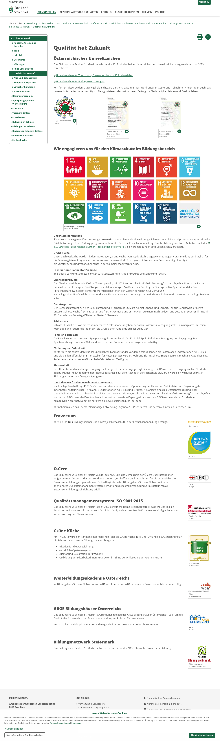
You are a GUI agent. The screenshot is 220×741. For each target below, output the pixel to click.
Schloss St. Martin (19, 26)
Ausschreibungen (127, 12)
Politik (160, 12)
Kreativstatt (18, 117)
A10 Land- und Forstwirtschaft (71, 23)
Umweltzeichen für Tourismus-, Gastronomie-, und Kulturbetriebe (94, 75)
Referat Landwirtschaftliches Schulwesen (111, 23)
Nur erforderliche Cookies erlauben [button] (24, 735)
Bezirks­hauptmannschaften (78, 12)
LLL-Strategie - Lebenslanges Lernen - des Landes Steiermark (89, 246)
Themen (147, 12)
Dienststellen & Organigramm (93, 707)
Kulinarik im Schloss (23, 121)
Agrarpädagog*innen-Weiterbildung (23, 102)
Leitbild (106, 12)
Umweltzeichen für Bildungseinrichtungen (80, 81)
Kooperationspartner (25, 82)
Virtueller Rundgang (24, 86)
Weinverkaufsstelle (22, 135)
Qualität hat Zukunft (43, 26)
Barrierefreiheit (22, 91)
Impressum (76, 723)
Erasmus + (17, 108)
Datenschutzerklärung (60, 723)
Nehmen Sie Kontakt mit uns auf (163, 703)
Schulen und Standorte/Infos (150, 23)
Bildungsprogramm (22, 95)
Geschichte (19, 59)
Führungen (19, 64)
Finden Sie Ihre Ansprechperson (162, 698)
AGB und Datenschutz (25, 77)
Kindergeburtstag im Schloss (27, 130)
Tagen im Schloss (21, 112)
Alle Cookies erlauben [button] (202, 735)
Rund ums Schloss (23, 68)
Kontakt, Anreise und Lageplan (25, 44)
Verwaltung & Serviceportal (92, 703)
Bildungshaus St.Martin (180, 23)
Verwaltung (30, 23)
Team (17, 50)
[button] (13, 729)
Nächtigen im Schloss (23, 126)
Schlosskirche (19, 140)
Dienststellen (46, 12)
